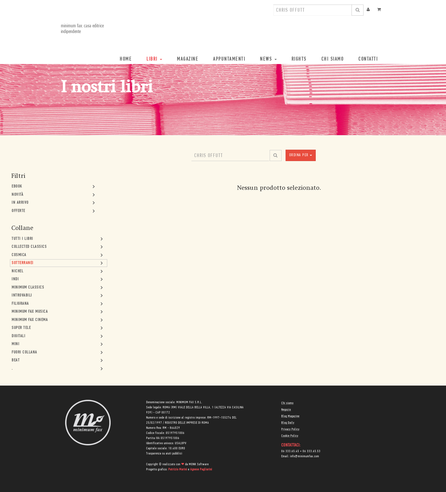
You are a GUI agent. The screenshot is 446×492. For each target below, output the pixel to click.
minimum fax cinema (30, 320)
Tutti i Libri (22, 239)
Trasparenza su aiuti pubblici (164, 453)
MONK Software (199, 464)
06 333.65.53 (312, 451)
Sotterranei (23, 263)
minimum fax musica (30, 312)
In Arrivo (20, 203)
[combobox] (312, 10)
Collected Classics (29, 247)
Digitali (18, 336)
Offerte (18, 211)
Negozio (286, 409)
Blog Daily (287, 423)
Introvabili (22, 295)
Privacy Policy (290, 429)
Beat (16, 360)
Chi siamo (287, 403)
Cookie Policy (289, 436)
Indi (15, 279)
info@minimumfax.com (304, 456)
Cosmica (19, 255)
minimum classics (28, 287)
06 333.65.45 (290, 451)
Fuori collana (24, 352)
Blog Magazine (290, 416)
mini (15, 344)
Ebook (17, 186)
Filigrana (20, 304)
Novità (17, 195)
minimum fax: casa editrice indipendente (82, 28)
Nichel (17, 271)
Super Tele (21, 328)
